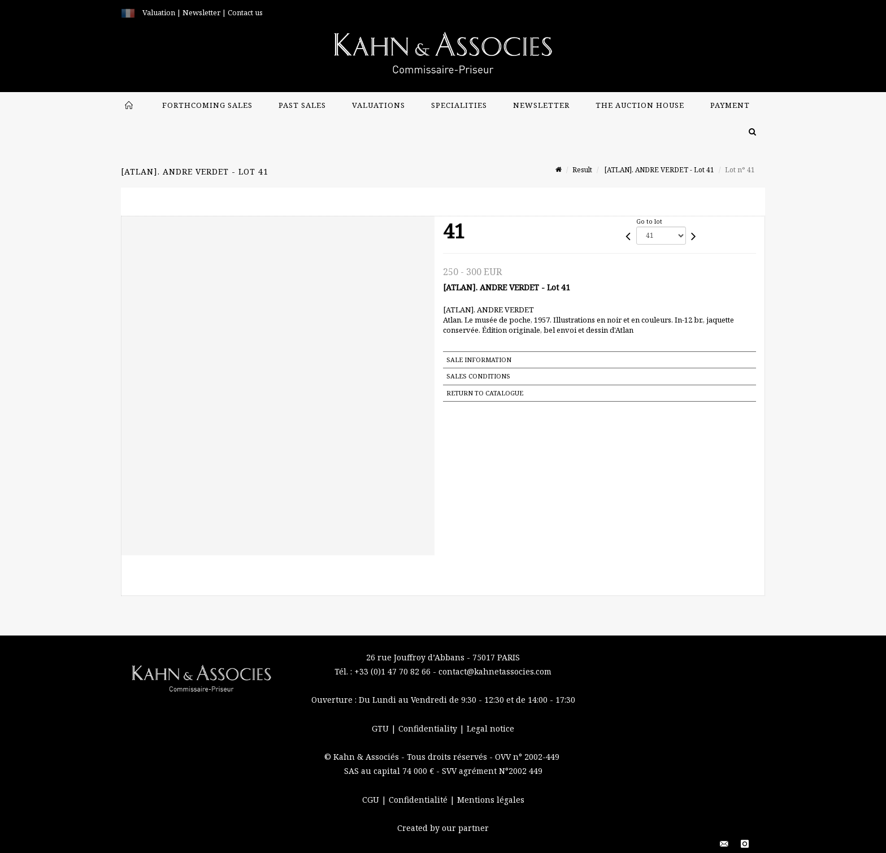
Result (582, 170)
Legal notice (490, 728)
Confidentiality (428, 728)
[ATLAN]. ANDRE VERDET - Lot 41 (658, 170)
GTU (381, 728)
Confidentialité (419, 799)
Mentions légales (490, 799)
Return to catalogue (484, 393)
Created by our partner (443, 827)
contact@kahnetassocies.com (494, 671)
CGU (371, 799)
